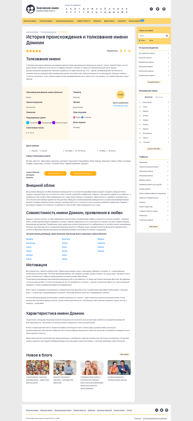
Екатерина (30, 243)
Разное (142, 202)
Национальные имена (65, 21)
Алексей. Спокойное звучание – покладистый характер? (63, 380)
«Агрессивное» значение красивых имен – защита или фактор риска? (37, 380)
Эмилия (101, 251)
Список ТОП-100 (153, 149)
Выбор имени (109, 21)
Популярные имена (48, 32)
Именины (97, 21)
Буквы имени (144, 189)
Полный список (154, 82)
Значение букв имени (83, 173)
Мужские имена (46, 21)
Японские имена (146, 66)
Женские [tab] (149, 97)
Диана (64, 243)
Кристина (66, 239)
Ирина (64, 251)
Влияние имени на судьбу (150, 184)
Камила (101, 247)
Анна (143, 107)
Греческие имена (146, 71)
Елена (143, 115)
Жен (143, 40)
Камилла (101, 243)
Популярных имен (120, 106)
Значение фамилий (104, 410)
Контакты (137, 418)
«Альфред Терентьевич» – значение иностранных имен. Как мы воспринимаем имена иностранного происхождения (91, 382)
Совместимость (83, 21)
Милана (29, 255)
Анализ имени (136, 21)
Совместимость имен (148, 211)
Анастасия (145, 102)
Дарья (143, 120)
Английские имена (147, 53)
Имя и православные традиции (152, 193)
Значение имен (32, 32)
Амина (64, 259)
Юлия (64, 247)
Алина (28, 259)
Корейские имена (146, 62)
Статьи (129, 410)
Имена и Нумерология (148, 198)
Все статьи (124, 354)
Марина (101, 239)
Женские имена (29, 21)
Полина (144, 142)
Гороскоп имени (146, 220)
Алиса (28, 247)
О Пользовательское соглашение (155, 418)
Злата (64, 255)
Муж (151, 40)
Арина (28, 251)
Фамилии (121, 21)
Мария (143, 111)
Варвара (29, 239)
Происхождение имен (149, 167)
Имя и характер (146, 207)
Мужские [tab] (159, 97)
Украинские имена (147, 75)
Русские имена (145, 58)
